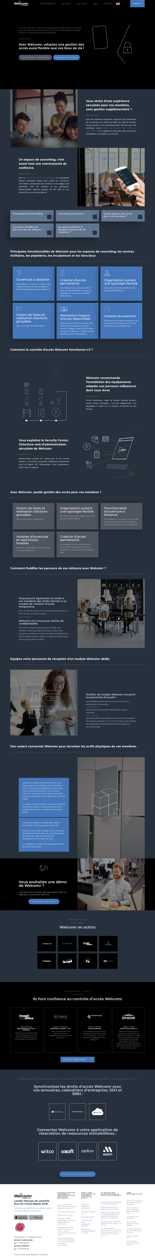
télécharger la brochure (35, 57)
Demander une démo (66, 57)
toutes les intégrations (77, 1174)
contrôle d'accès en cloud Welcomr (42, 178)
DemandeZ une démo (44, 901)
